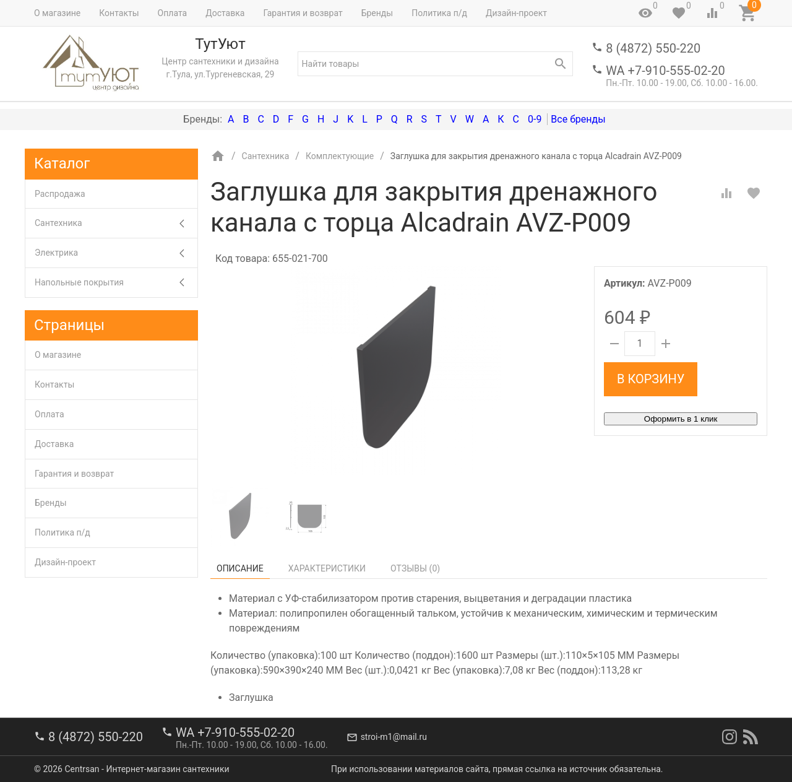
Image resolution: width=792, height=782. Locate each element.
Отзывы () (415, 568)
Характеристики (327, 568)
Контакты (119, 13)
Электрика (116, 252)
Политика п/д (439, 13)
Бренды (377, 13)
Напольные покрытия (116, 282)
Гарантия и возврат (302, 13)
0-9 (534, 119)
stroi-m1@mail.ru (394, 737)
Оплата (172, 13)
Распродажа (60, 194)
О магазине (57, 13)
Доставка (224, 13)
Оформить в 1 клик (680, 419)
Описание (240, 568)
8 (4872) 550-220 (653, 48)
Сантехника (116, 223)
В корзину (650, 378)
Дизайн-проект (516, 13)
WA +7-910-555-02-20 (665, 70)
